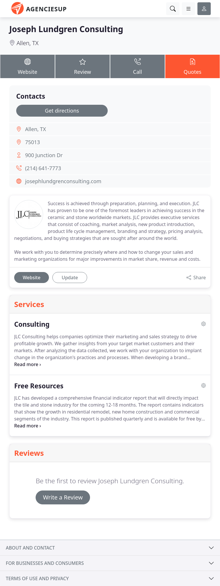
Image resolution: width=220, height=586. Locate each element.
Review (82, 66)
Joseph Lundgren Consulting (66, 28)
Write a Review (62, 497)
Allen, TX (27, 43)
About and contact (30, 548)
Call (137, 66)
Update (70, 277)
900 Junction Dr (44, 155)
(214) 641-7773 (43, 168)
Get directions (62, 110)
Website (27, 66)
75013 (32, 142)
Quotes (192, 66)
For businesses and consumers (45, 563)
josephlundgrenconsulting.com (63, 181)
